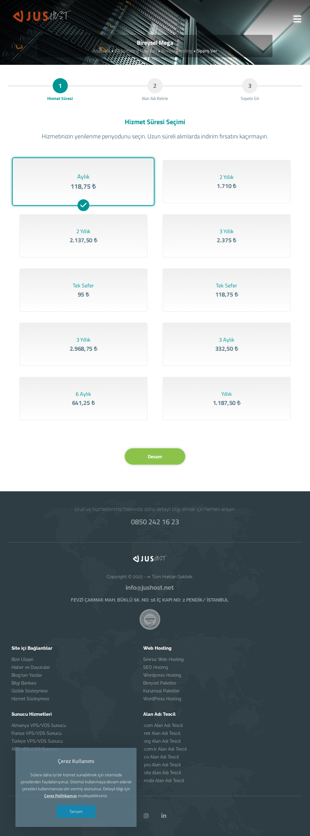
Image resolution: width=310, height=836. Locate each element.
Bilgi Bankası (24, 683)
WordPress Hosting (162, 698)
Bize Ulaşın (22, 659)
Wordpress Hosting (162, 675)
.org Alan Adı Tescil (162, 741)
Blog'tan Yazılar (27, 675)
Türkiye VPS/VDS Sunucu (37, 741)
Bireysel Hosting (176, 50)
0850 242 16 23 (155, 521)
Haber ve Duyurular (31, 667)
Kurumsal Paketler (161, 690)
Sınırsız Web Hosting (163, 659)
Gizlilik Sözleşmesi (30, 690)
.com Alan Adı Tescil (163, 725)
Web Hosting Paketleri (136, 50)
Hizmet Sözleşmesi (30, 698)
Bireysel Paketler (159, 683)
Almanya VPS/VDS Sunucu (39, 725)
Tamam (76, 811)
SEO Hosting (155, 667)
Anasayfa (101, 50)
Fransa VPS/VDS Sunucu (36, 733)
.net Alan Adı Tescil (161, 733)
